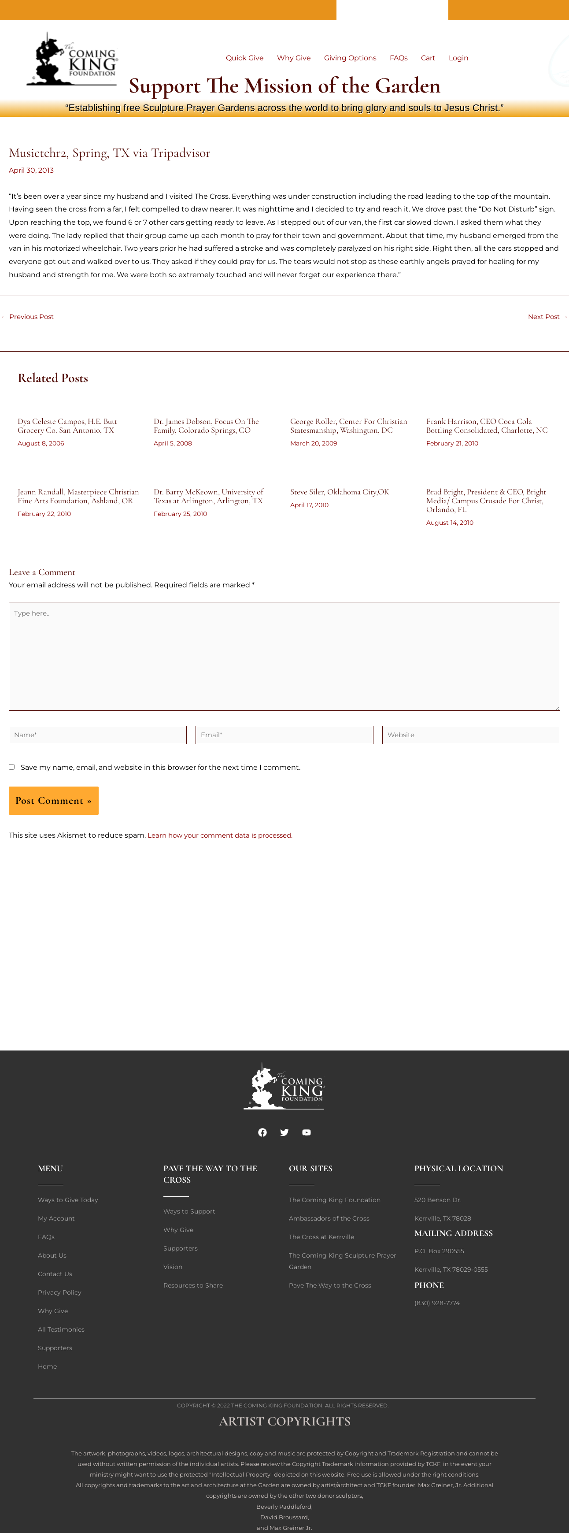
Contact (392, 10)
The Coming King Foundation (276, 1405)
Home (431, 10)
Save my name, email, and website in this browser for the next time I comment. (160, 785)
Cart (428, 58)
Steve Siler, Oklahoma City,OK (343, 500)
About (354, 10)
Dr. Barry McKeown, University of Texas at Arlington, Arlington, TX (212, 505)
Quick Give (245, 58)
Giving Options (350, 58)
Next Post (546, 316)
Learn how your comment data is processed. (226, 853)
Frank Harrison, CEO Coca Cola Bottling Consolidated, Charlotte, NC (484, 430)
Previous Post (29, 316)
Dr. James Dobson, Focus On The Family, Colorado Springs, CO (210, 425)
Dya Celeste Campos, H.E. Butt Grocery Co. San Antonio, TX (72, 425)
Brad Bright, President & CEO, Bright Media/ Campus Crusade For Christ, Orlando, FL (487, 509)
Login (459, 58)
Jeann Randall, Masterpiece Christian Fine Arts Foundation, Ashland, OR (73, 509)
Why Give (294, 58)
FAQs (399, 58)
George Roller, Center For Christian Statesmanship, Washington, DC (352, 425)
